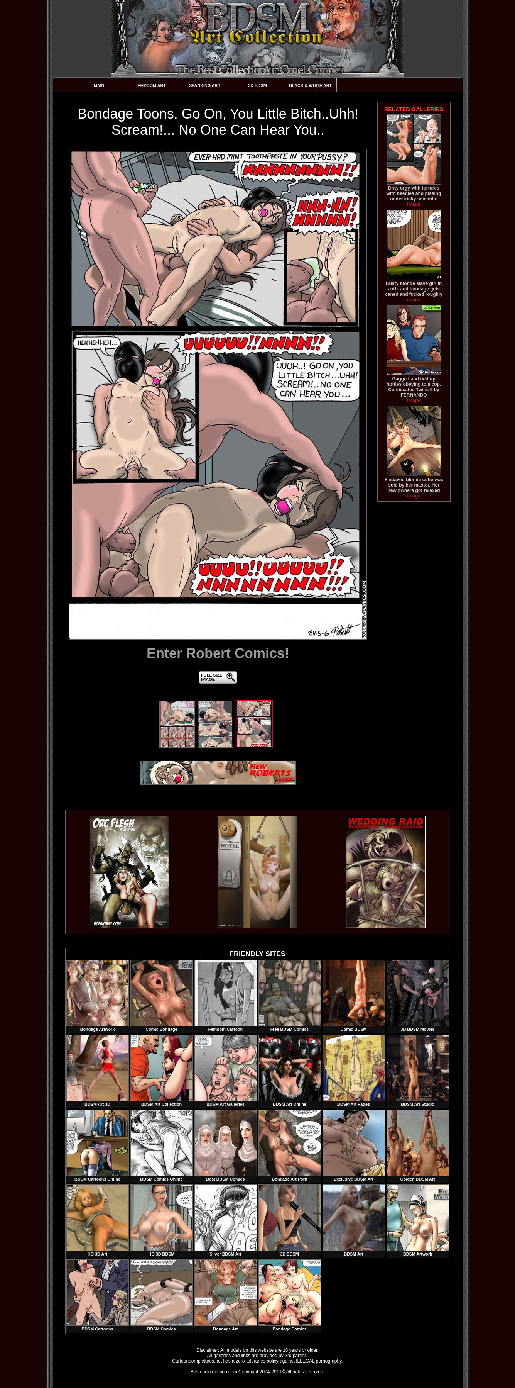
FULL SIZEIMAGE (211, 677)
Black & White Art (310, 85)
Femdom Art (152, 85)
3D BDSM (257, 85)
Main (99, 85)
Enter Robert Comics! (218, 653)
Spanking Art (204, 85)
